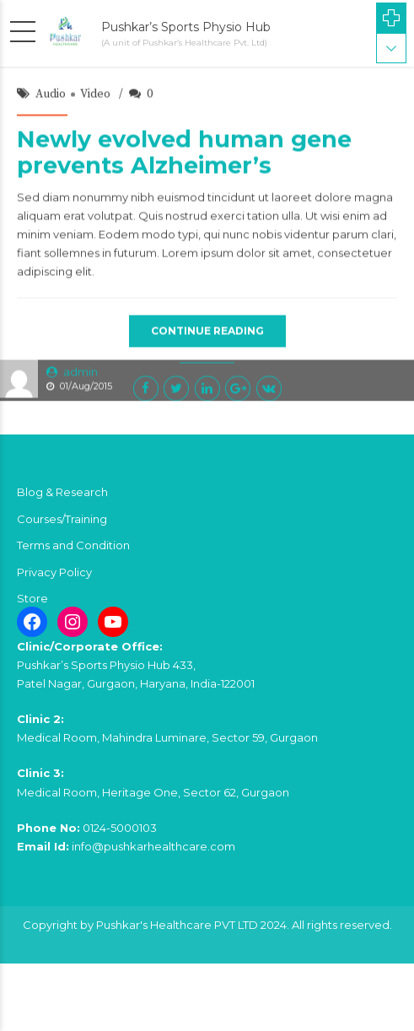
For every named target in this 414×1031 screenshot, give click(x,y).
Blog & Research (62, 492)
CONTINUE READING (207, 332)
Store (32, 598)
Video (95, 95)
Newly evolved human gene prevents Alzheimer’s (184, 154)
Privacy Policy (54, 572)
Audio (50, 95)
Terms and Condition (73, 545)
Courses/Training (62, 519)
